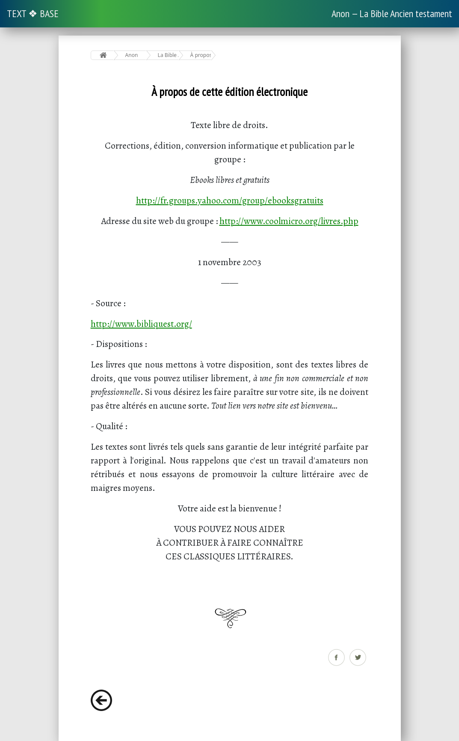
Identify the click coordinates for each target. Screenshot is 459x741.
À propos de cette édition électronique (200, 55)
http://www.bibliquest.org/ (141, 323)
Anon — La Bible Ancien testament (392, 13)
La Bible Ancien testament (168, 55)
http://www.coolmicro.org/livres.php (288, 221)
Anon (131, 55)
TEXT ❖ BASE (33, 13)
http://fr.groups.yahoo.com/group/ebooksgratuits (229, 200)
